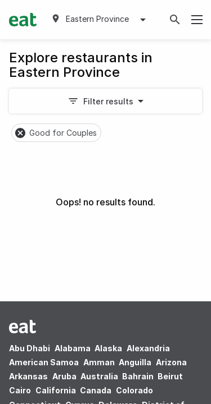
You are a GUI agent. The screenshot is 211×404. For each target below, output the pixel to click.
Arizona (171, 362)
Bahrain (138, 376)
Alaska (108, 348)
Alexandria (148, 348)
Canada (95, 390)
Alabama (73, 348)
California (55, 390)
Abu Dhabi (29, 348)
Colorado (134, 390)
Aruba (64, 376)
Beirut (170, 376)
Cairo (20, 390)
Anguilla (135, 362)
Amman (99, 362)
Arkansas (28, 376)
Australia (100, 376)
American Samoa (44, 362)
